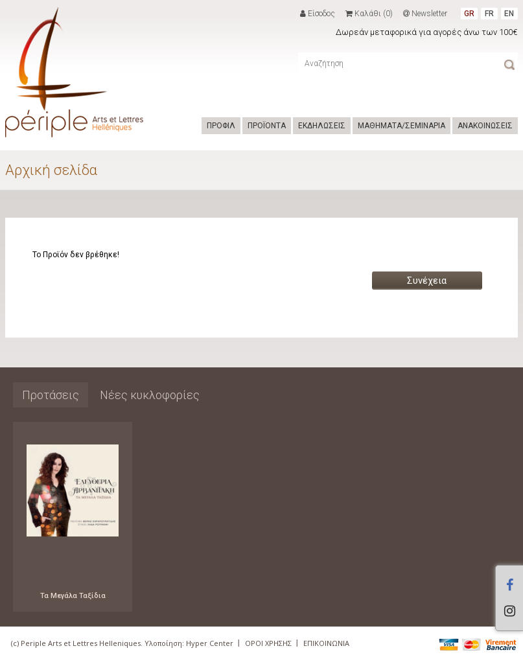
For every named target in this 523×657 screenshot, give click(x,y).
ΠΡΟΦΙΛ (221, 125)
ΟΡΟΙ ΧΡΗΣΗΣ (268, 643)
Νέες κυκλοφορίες (150, 395)
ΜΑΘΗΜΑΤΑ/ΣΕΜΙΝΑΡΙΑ (401, 125)
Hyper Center (209, 643)
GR (469, 13)
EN (509, 13)
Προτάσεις (50, 395)
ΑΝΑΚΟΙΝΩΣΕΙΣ (485, 125)
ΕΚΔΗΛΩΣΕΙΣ (321, 125)
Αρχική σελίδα (51, 170)
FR (489, 13)
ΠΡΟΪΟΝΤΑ (267, 125)
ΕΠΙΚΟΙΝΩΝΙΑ (326, 643)
